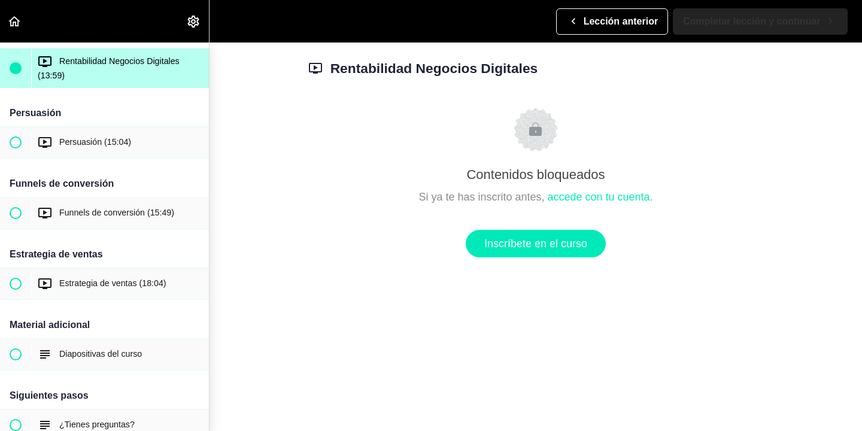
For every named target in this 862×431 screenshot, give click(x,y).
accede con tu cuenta (598, 197)
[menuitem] (194, 21)
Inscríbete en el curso (535, 244)
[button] (15, 21)
